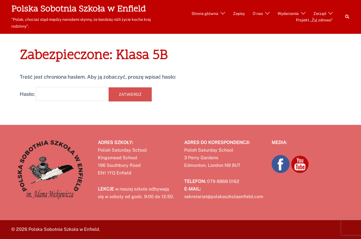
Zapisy (239, 13)
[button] (347, 17)
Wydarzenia (288, 13)
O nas (258, 13)
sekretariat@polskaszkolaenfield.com (223, 196)
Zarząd (319, 13)
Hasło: (63, 94)
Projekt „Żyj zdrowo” (314, 20)
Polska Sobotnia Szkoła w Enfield (78, 9)
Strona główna (204, 13)
